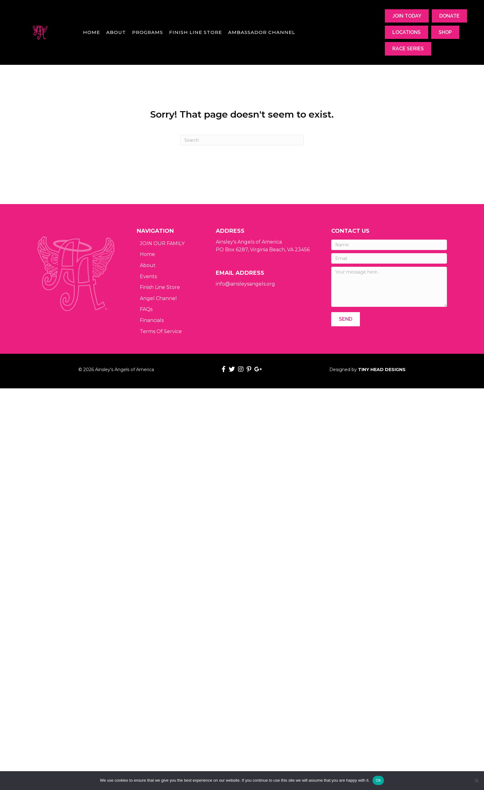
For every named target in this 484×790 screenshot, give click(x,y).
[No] (476, 780)
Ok (378, 780)
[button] (345, 319)
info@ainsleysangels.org (245, 284)
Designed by (367, 369)
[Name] (389, 245)
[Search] (242, 140)
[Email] (389, 258)
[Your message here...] (389, 287)
